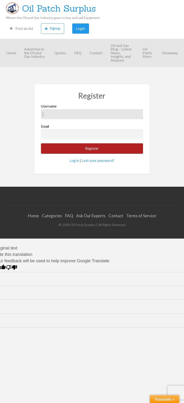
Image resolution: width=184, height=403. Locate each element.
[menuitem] (21, 28)
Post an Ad (21, 28)
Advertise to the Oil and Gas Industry (34, 53)
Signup (52, 28)
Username (92, 111)
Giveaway (170, 53)
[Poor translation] (11, 267)
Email (92, 131)
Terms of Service (141, 215)
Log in (74, 160)
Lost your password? (98, 160)
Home (11, 53)
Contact (96, 53)
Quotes (60, 53)
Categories (52, 215)
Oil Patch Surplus (59, 8)
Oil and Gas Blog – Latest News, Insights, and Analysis (121, 52)
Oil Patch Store (147, 53)
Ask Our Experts (90, 215)
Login (80, 28)
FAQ (77, 53)
